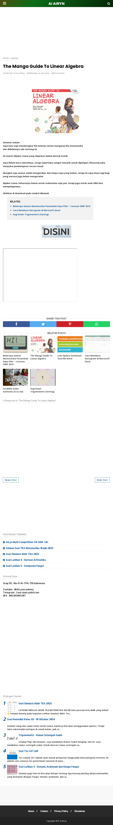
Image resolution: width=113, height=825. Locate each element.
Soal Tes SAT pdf (28, 750)
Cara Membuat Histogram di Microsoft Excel (36, 210)
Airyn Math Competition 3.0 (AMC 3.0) (27, 542)
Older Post (102, 480)
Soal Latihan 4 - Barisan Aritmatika (26, 559)
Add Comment (57, 73)
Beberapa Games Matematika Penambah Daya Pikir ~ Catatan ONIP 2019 (51, 206)
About (31, 811)
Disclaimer (79, 811)
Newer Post (11, 480)
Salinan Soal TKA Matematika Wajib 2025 (29, 548)
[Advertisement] (58, 30)
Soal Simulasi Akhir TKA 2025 (22, 553)
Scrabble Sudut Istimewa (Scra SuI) (13, 390)
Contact (44, 811)
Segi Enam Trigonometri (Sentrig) (31, 214)
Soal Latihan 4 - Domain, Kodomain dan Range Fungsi (49, 766)
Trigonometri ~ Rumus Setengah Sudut (40, 735)
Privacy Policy (61, 811)
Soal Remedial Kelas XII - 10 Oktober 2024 (31, 719)
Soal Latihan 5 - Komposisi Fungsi (25, 565)
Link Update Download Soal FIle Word (69, 357)
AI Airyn (56, 3)
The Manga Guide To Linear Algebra (41, 357)
